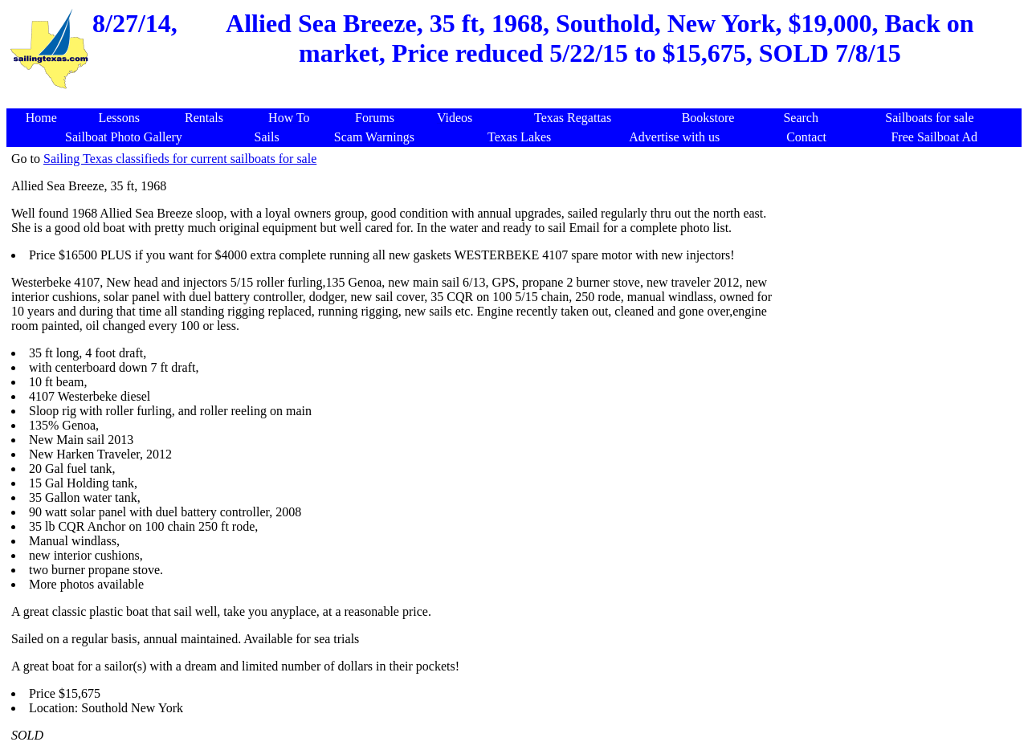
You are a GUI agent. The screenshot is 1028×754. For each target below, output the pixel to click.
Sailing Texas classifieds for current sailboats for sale (179, 158)
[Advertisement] (517, 100)
